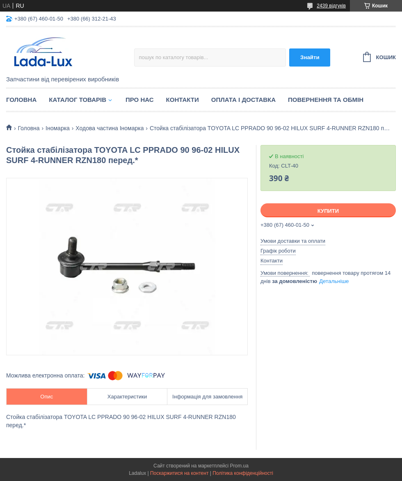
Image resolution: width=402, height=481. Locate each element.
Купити (328, 211)
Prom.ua (239, 466)
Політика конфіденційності (242, 473)
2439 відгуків (331, 6)
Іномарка (58, 128)
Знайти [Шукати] (310, 57)
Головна (21, 100)
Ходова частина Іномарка (109, 128)
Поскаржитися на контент (179, 473)
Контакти (182, 100)
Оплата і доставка (243, 100)
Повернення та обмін (325, 100)
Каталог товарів (77, 100)
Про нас (140, 100)
